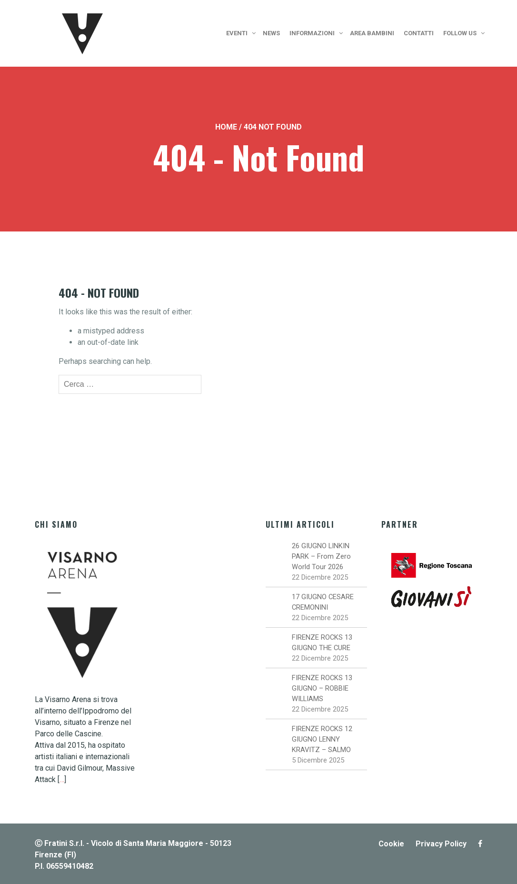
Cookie (391, 843)
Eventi (237, 33)
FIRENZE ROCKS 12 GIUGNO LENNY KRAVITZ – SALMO (322, 739)
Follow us (460, 33)
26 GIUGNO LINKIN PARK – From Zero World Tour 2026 (321, 556)
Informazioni (312, 33)
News (271, 33)
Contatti (419, 33)
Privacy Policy (441, 843)
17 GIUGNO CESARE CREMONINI (323, 602)
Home (226, 126)
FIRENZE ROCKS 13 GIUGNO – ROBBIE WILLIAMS (322, 688)
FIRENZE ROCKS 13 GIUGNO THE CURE (322, 642)
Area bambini (372, 33)
